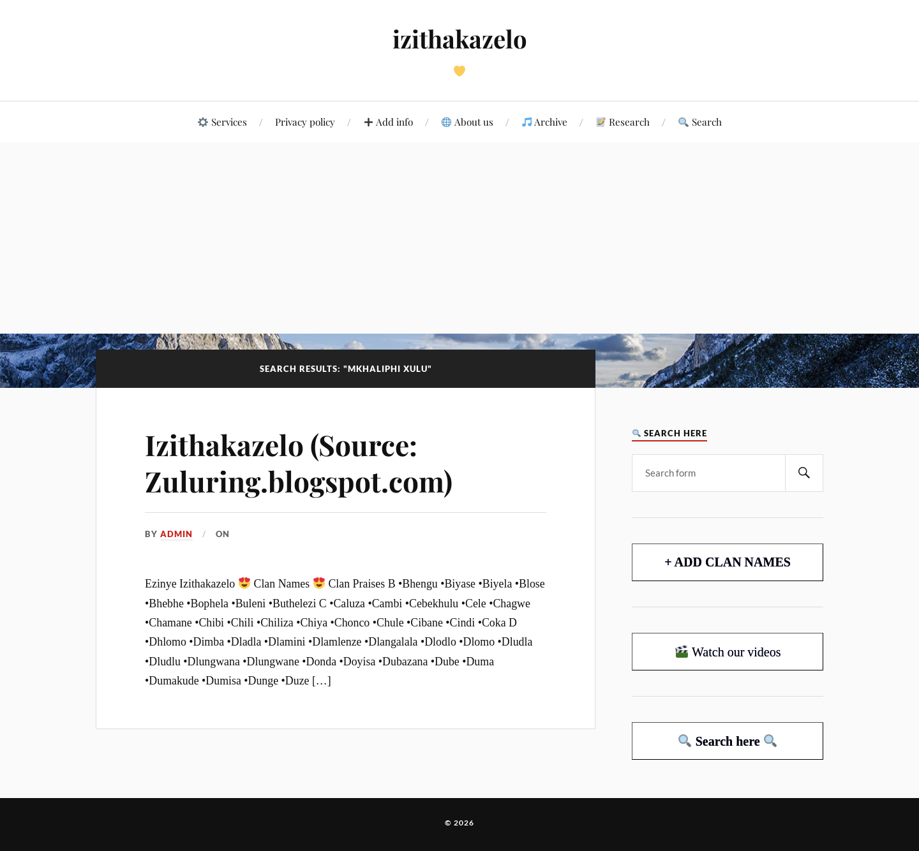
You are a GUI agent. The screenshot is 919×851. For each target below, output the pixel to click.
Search (699, 121)
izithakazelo (459, 38)
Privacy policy (305, 121)
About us (467, 121)
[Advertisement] (459, 238)
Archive (544, 121)
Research (623, 121)
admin (176, 534)
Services (222, 121)
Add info (388, 121)
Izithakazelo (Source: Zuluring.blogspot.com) (298, 463)
